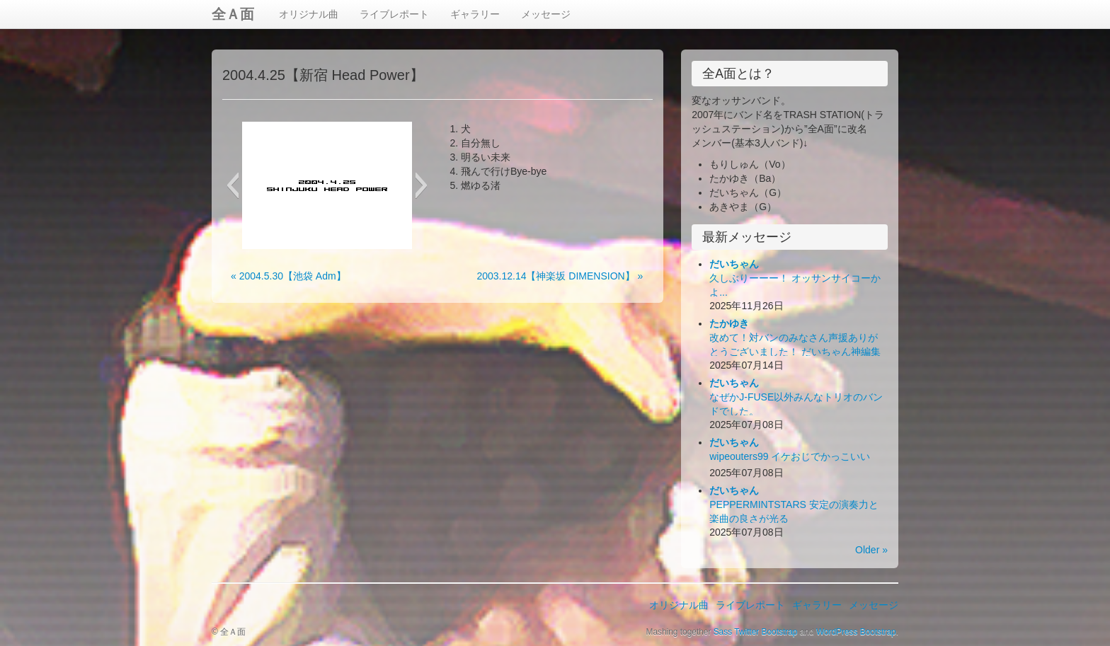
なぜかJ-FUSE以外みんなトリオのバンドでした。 (796, 397)
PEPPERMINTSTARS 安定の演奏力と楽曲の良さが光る (794, 504)
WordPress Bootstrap (856, 632)
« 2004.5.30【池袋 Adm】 (288, 276)
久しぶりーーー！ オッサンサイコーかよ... (795, 278)
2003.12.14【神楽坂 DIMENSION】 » (559, 276)
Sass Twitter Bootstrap (756, 632)
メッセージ (546, 14)
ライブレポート (394, 14)
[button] (232, 185)
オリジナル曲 (308, 14)
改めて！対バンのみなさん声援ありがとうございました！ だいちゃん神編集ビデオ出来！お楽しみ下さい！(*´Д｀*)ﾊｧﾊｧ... (798, 352)
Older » (871, 549)
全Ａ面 (233, 14)
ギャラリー (475, 14)
